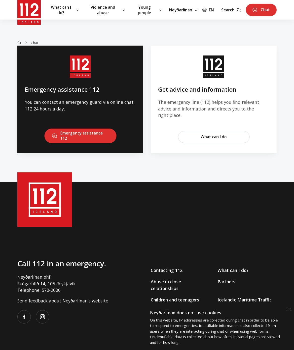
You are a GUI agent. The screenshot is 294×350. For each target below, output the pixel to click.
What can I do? (65, 9)
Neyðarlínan (182, 10)
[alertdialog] (219, 327)
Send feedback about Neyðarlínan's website (62, 301)
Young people (150, 9)
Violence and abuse (108, 9)
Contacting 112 (167, 270)
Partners (226, 282)
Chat (34, 42)
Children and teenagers (175, 300)
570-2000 (51, 290)
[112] (29, 10)
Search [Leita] (230, 10)
